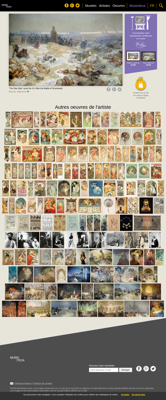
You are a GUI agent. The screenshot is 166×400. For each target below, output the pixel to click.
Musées (90, 5)
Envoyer (126, 370)
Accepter (125, 395)
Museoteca (137, 5)
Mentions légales (23, 383)
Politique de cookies (42, 383)
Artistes (104, 5)
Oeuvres (119, 5)
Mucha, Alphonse (19, 91)
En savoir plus (138, 395)
